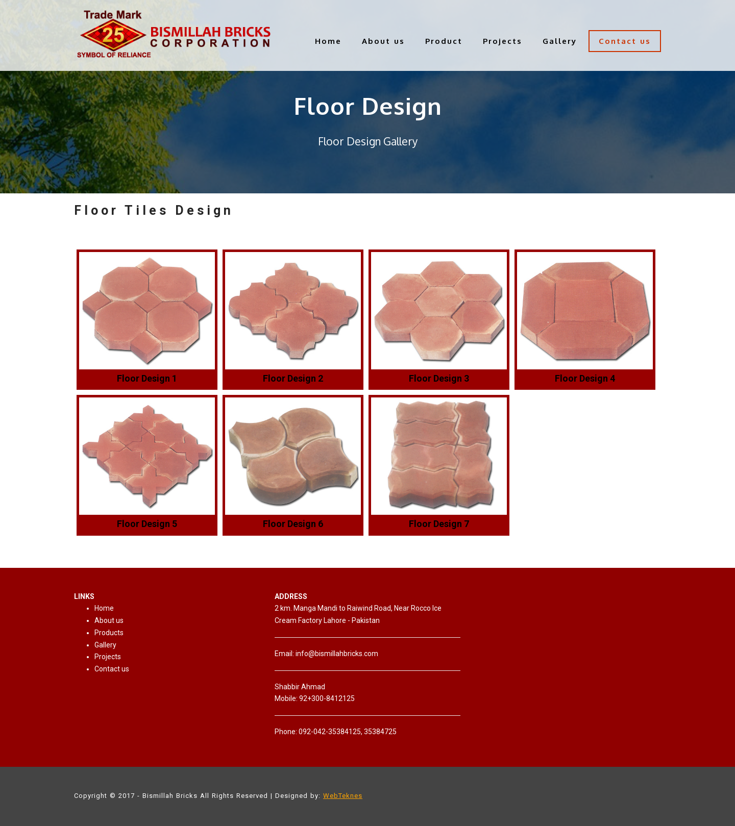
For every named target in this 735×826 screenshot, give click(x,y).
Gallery (560, 41)
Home (328, 41)
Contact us (625, 41)
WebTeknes (342, 795)
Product (443, 41)
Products (109, 633)
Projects (502, 41)
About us (383, 41)
